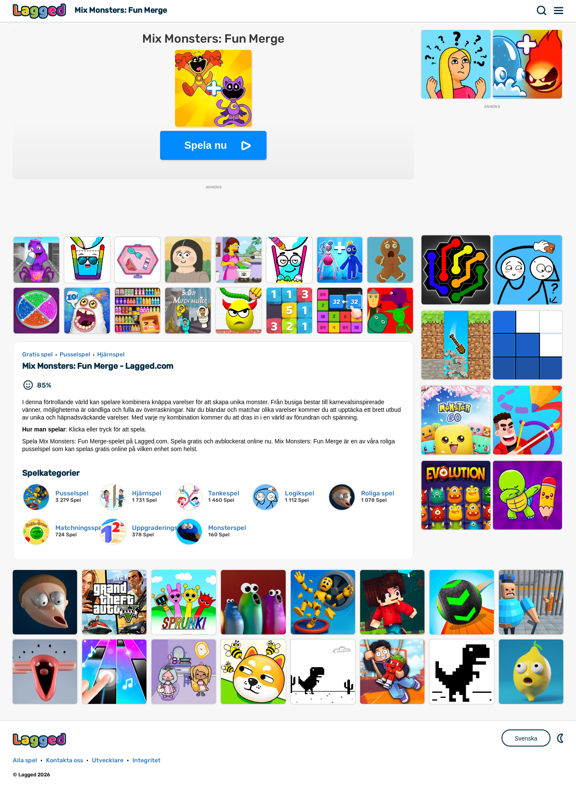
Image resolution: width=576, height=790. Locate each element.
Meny (558, 10)
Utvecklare (107, 760)
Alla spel (25, 760)
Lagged (40, 11)
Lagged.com (40, 740)
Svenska (526, 738)
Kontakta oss (64, 760)
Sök (541, 10)
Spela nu (205, 145)
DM (561, 738)
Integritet (146, 760)
